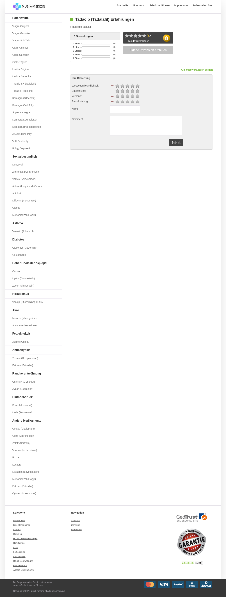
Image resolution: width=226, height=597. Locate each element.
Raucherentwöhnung (26, 373)
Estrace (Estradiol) (22, 365)
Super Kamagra (21, 112)
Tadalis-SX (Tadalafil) (24, 83)
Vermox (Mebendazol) (24, 450)
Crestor (16, 271)
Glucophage (19, 254)
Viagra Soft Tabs (21, 40)
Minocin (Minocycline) (24, 318)
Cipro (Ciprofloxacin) (23, 435)
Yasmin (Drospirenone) (25, 358)
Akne (15, 310)
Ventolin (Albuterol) (23, 231)
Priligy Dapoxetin (21, 148)
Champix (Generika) (23, 381)
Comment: (78, 119)
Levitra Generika (21, 76)
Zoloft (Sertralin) (21, 443)
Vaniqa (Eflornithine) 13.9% (27, 302)
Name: (75, 108)
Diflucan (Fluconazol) (24, 200)
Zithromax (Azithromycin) (26, 171)
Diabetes (18, 239)
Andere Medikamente (26, 420)
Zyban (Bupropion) (22, 388)
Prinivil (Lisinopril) (22, 405)
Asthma (17, 223)
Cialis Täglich (19, 62)
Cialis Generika (20, 54)
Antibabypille (21, 349)
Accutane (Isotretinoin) (25, 325)
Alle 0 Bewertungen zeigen (197, 69)
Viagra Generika (21, 33)
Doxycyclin (18, 164)
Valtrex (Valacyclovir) (24, 179)
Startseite (122, 5)
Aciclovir (17, 193)
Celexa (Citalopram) (23, 428)
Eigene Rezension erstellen (148, 49)
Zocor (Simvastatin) (23, 285)
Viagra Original (20, 26)
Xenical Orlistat (20, 341)
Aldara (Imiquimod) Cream (27, 186)
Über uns (138, 5)
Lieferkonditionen (159, 5)
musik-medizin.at (39, 591)
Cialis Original (20, 47)
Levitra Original (20, 69)
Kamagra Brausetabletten (26, 126)
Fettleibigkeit (21, 333)
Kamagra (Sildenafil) (23, 98)
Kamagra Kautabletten (24, 119)
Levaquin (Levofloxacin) (25, 471)
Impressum (181, 5)
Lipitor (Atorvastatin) (23, 278)
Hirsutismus (20, 293)
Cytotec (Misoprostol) (24, 493)
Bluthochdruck (22, 397)
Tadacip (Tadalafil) (22, 90)
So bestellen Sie (202, 5)
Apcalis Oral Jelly (22, 134)
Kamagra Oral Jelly (23, 105)
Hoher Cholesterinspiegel (29, 263)
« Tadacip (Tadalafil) (81, 26)
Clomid (16, 207)
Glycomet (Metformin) (24, 247)
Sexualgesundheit (24, 156)
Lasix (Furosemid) (22, 412)
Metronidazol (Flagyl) (24, 215)
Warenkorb (76, 529)
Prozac (16, 457)
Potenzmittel (20, 17)
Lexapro (17, 464)
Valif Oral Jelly (20, 141)
